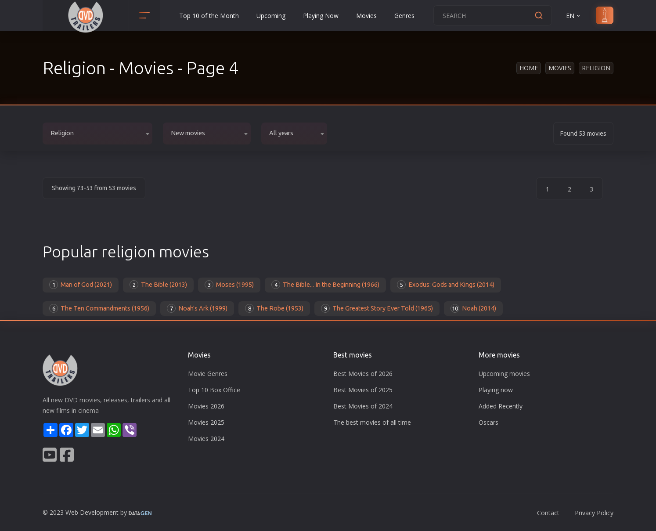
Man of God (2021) (80, 284)
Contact (548, 513)
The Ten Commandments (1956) (99, 308)
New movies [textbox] (188, 133)
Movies (366, 15)
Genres (404, 15)
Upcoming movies (504, 373)
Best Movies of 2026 (363, 373)
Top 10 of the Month (209, 15)
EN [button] (573, 15)
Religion (596, 68)
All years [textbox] (281, 133)
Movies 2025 (206, 422)
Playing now (496, 390)
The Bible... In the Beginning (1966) (325, 284)
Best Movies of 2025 (363, 390)
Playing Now (321, 15)
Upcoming (270, 15)
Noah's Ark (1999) (197, 308)
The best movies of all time (372, 422)
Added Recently (501, 406)
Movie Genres (207, 373)
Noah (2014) (473, 308)
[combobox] (97, 133)
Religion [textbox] (62, 133)
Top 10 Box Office (214, 390)
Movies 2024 (206, 438)
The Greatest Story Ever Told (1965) (377, 308)
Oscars (488, 422)
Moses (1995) (229, 284)
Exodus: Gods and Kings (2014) (445, 284)
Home (528, 68)
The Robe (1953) (274, 308)
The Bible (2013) (158, 284)
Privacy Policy (594, 513)
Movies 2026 (206, 406)
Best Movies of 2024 (363, 406)
